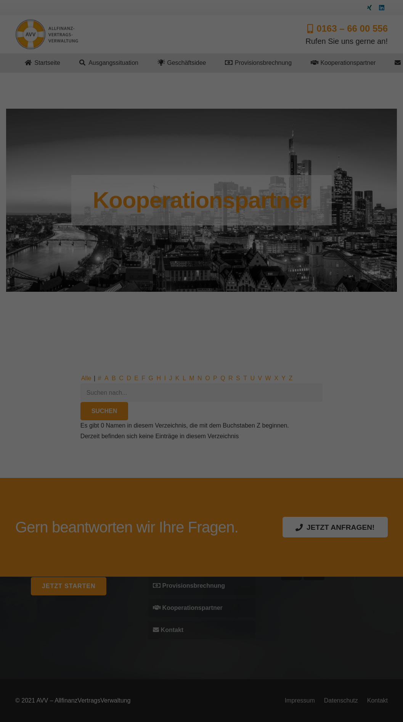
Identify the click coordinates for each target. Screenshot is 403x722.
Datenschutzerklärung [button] (216, 410)
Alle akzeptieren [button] (201, 364)
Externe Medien (228, 342)
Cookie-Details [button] (180, 410)
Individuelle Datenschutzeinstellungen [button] (201, 402)
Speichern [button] (201, 386)
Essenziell (162, 342)
